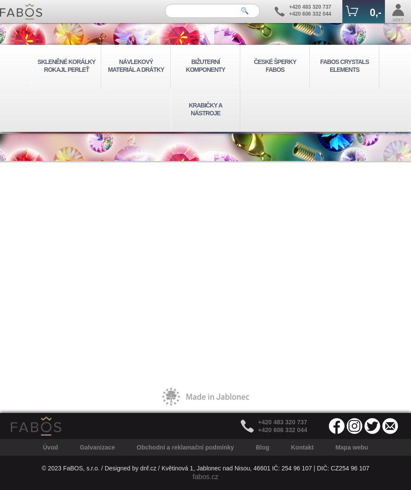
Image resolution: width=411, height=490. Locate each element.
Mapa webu (351, 447)
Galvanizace (97, 447)
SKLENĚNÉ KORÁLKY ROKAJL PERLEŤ (66, 65)
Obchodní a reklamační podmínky (185, 447)
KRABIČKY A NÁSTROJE (205, 109)
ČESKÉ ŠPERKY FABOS (275, 65)
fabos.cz (205, 476)
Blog (262, 447)
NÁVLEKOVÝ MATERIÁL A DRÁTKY (136, 65)
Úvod (50, 447)
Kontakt (302, 447)
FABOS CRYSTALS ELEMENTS (344, 65)
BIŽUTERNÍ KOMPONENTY (205, 65)
